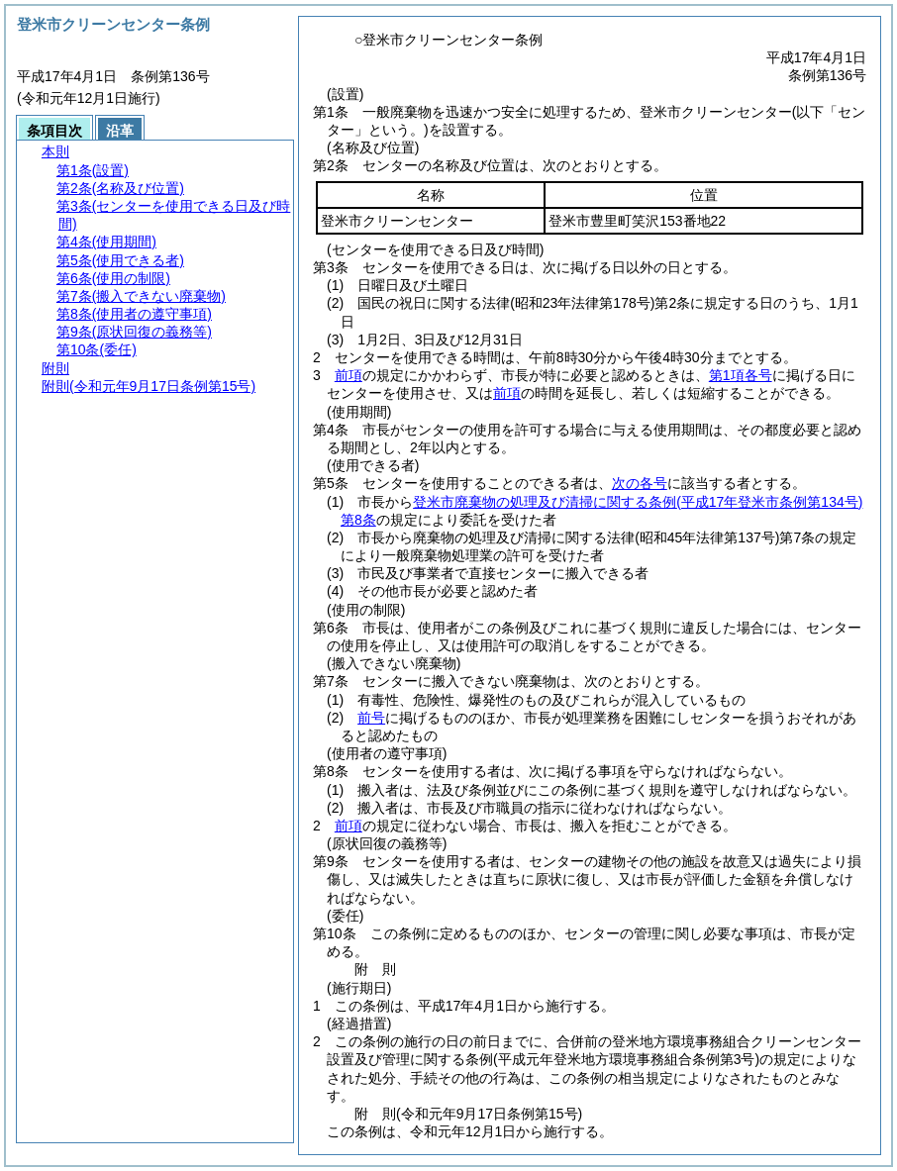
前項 (348, 375)
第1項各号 (740, 375)
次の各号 (639, 483)
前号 (371, 718)
